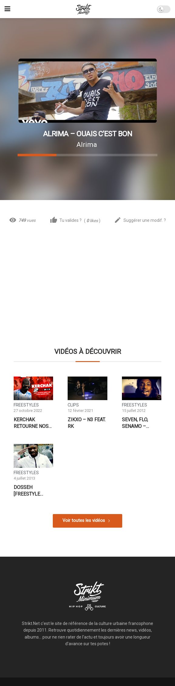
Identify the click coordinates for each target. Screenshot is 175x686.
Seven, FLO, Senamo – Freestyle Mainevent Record (135, 423)
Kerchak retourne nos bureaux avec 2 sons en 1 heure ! (32, 423)
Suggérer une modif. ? (140, 220)
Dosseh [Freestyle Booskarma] (29, 490)
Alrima (86, 144)
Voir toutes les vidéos (83, 520)
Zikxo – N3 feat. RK (87, 423)
